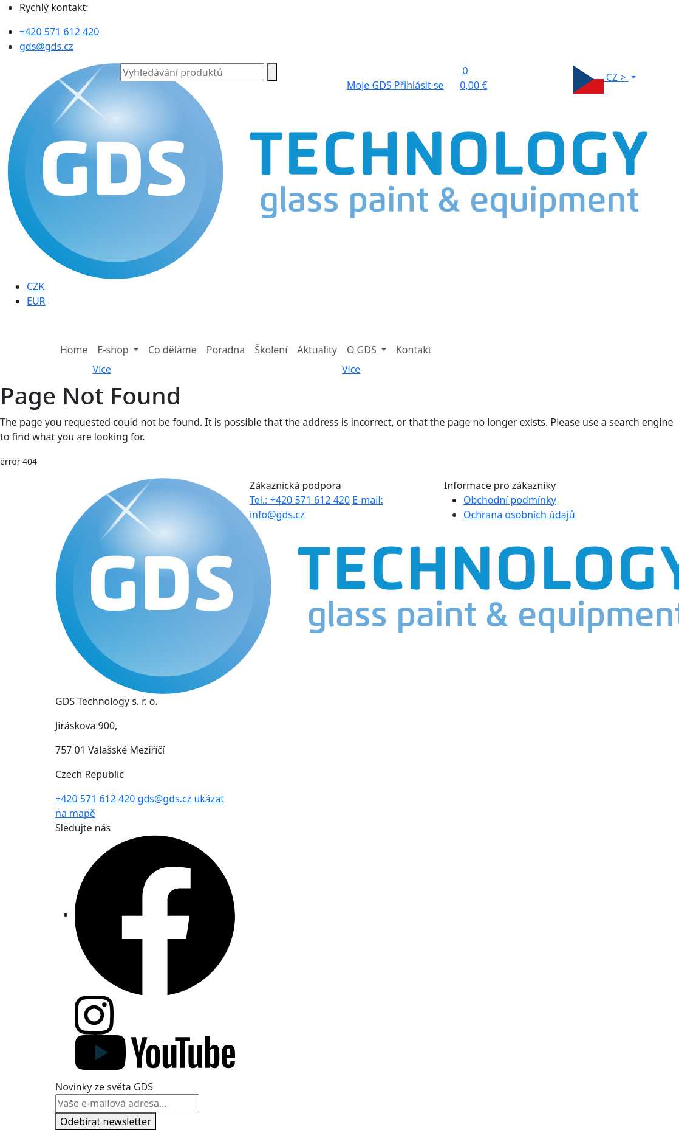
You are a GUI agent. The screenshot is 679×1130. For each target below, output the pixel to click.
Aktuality (317, 349)
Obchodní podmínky (509, 500)
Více (102, 369)
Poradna (225, 349)
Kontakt (414, 349)
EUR (36, 301)
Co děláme (172, 349)
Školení (270, 349)
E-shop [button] (114, 349)
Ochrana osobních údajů (519, 514)
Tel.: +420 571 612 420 (300, 500)
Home (74, 349)
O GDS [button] (363, 349)
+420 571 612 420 (59, 31)
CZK (35, 286)
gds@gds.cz (46, 46)
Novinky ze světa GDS (104, 1087)
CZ (601, 78)
